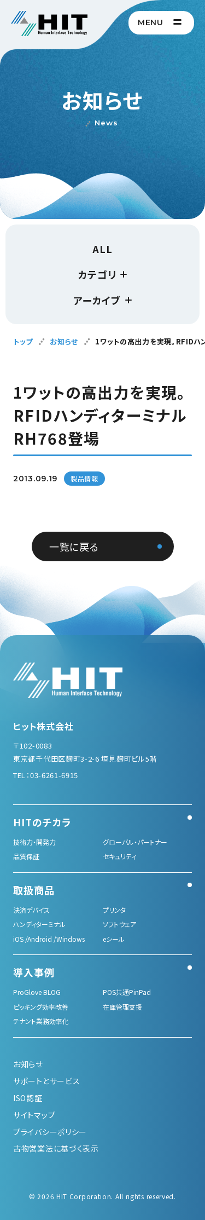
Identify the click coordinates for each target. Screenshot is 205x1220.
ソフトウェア (119, 924)
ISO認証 (28, 1097)
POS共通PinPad (127, 992)
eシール (114, 938)
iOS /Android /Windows (49, 938)
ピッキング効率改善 (40, 1006)
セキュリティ (119, 856)
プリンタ (114, 909)
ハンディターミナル (39, 924)
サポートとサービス (46, 1080)
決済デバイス (31, 909)
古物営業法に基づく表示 (56, 1148)
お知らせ (64, 341)
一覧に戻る (74, 546)
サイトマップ (34, 1114)
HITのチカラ (42, 822)
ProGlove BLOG (37, 992)
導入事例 (34, 972)
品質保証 (26, 856)
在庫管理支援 (122, 1006)
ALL (102, 248)
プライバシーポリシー (50, 1131)
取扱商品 (34, 890)
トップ (23, 341)
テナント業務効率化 (41, 1021)
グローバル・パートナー (135, 842)
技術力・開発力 (34, 842)
